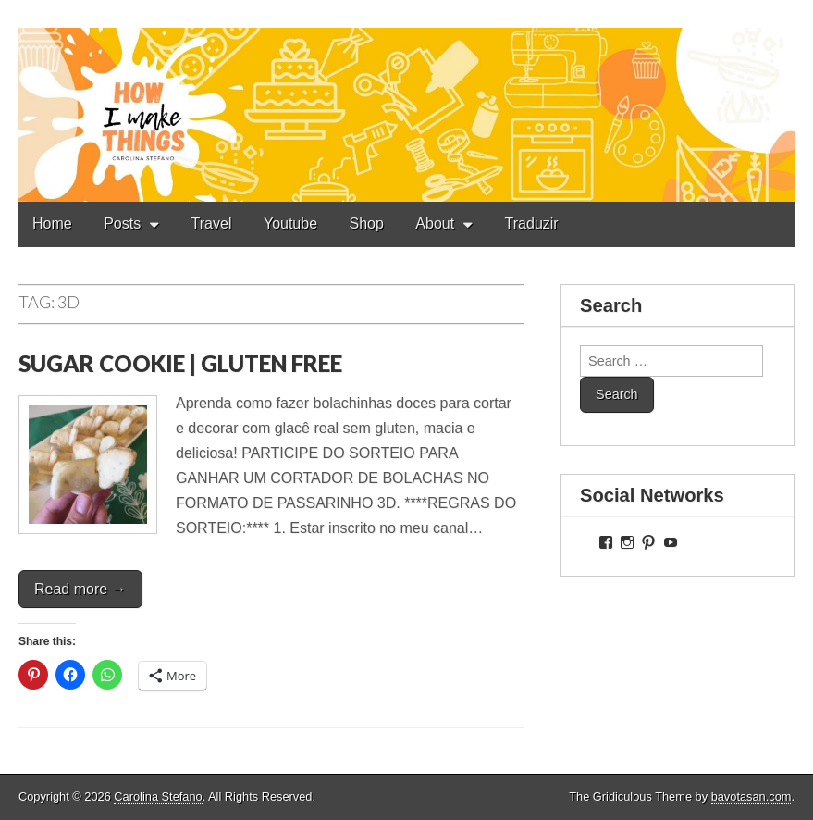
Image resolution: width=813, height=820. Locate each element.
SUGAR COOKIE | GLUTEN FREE (180, 363)
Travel (211, 223)
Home (52, 223)
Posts (122, 223)
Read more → (80, 589)
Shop (367, 223)
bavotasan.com (751, 796)
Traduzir (532, 223)
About (434, 223)
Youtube (290, 223)
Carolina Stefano (158, 796)
